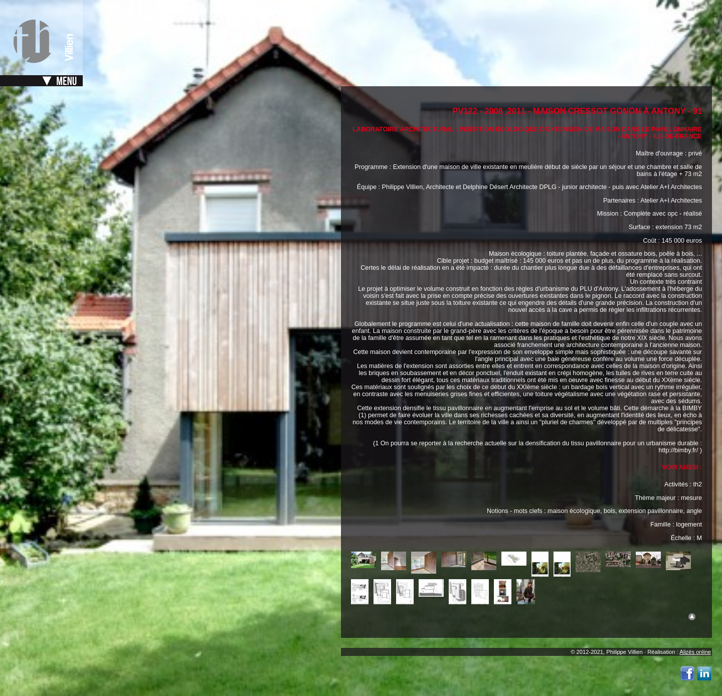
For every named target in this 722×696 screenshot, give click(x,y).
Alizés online (695, 652)
